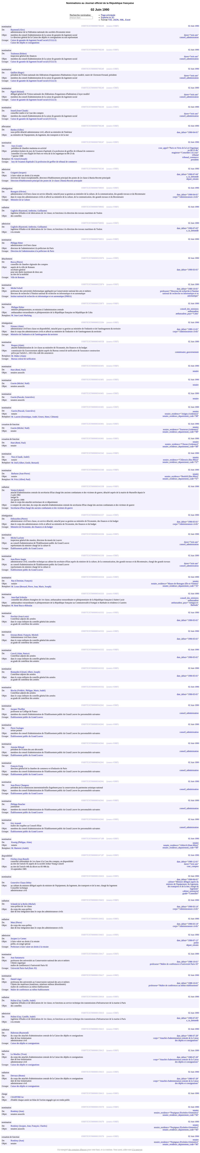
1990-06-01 (193, 879)
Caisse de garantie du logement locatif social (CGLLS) (33, 40)
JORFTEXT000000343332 (92, 612)
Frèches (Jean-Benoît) (21, 859)
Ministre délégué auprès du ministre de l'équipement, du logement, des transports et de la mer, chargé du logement (182, 885)
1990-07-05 (193, 1018)
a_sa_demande (192, 177)
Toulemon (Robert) (20, 53)
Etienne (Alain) (18, 326)
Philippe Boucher (19, 804)
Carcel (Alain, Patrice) (21, 653)
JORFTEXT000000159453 (92, 876)
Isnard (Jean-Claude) (20, 111)
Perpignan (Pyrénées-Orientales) (184, 1113)
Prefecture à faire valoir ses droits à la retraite (30, 947)
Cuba (195, 313)
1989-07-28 (193, 1036)
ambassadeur (193, 311)
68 (197, 847)
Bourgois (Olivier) (19, 191)
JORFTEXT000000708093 (92, 188)
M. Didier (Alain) (19, 356)
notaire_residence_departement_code (178, 416)
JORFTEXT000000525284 (92, 322)
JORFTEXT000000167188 (92, 838)
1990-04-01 (193, 132)
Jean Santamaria (19, 958)
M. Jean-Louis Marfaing (22, 315)
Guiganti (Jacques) (20, 173)
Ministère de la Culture (20, 200)
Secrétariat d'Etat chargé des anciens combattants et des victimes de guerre (42, 508)
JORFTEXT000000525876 (92, 258)
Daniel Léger (17, 979)
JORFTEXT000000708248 (92, 126)
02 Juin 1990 (193, 26)
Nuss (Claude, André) (21, 457)
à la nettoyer (137, 1150)
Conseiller (193, 893)
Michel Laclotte (18, 538)
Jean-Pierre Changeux (21, 785)
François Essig (18, 766)
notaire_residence (172, 414)
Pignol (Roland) (18, 92)
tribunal (195, 155)
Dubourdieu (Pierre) (20, 519)
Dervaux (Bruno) (19, 1076)
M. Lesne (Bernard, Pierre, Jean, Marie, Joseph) (32, 586)
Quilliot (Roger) (19, 72)
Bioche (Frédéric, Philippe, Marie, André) (29, 690)
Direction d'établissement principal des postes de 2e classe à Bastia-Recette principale (46, 181)
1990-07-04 (193, 174)
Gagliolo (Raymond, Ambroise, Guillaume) (30, 211)
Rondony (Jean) (18, 1111)
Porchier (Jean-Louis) (21, 616)
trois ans (194, 35)
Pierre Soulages (18, 728)
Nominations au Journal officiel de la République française (100, 3)
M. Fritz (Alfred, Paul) (21, 479)
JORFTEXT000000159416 (92, 997)
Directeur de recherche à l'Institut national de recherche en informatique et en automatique (181, 293)
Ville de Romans (18, 277)
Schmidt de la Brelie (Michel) (24, 904)
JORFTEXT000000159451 (92, 935)
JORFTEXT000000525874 (92, 284)
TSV (110, 20)
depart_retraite (192, 179)
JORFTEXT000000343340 (92, 470)
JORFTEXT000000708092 (92, 207)
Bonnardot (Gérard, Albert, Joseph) (26, 672)
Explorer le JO (107, 17)
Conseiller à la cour (190, 152)
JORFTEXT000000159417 (92, 954)
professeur (164, 291)
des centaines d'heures (77, 1150)
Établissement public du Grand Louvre (27, 548)
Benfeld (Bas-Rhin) (189, 476)
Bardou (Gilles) (18, 130)
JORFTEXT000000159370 (92, 1107)
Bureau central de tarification (23, 359)
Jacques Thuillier (19, 709)
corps (175, 197)
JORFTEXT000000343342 (92, 453)
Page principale (108, 15)
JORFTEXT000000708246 (92, 169)
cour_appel (163, 148)
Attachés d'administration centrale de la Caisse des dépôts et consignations (179, 1039)
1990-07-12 (193, 940)
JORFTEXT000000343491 (92, 366)
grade (185, 893)
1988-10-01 (193, 962)
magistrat (176, 152)
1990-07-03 (193, 228)
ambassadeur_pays (183, 313)
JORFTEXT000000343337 (92, 515)
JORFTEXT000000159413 (92, 1093)
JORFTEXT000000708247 (92, 142)
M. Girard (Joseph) (20, 159)
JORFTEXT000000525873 (92, 303)
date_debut (181, 132)
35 (197, 586)
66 (197, 1115)
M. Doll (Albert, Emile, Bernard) (26, 463)
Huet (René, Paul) (19, 370)
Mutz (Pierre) (17, 922)
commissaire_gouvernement (187, 352)
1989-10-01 (193, 289)
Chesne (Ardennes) (190, 444)
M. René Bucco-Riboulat (22, 605)
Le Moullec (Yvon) (20, 1054)
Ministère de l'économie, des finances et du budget (32, 527)
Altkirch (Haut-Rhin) (189, 845)
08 (197, 416)
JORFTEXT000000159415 (92, 1029)
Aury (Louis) (17, 146)
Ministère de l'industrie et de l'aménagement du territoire (34, 334)
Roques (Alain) (18, 345)
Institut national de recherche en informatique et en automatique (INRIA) (41, 296)
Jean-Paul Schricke (20, 597)
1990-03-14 (193, 906)
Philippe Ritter (18, 243)
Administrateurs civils (188, 197)
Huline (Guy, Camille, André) (24, 1000)
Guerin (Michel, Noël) (21, 383)
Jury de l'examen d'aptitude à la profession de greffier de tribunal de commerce (44, 162)
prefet (196, 943)
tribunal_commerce (190, 157)
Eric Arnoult (17, 823)
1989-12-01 (193, 329)
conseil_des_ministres (189, 309)
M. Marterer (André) (21, 848)
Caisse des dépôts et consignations (25, 43)
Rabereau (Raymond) (21, 1033)
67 (197, 462)
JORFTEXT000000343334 (92, 577)
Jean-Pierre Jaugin (19, 559)
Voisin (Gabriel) (18, 490)
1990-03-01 (193, 270)
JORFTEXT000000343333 (92, 593)
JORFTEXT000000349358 (92, 341)
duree (186, 35)
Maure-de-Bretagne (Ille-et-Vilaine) (183, 583)
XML (122, 20)
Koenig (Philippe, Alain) (22, 842)
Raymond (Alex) (19, 30)
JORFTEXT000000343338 (92, 486)
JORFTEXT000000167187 (92, 855)
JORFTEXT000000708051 (92, 239)
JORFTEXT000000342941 (92, 705)
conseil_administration (189, 37)
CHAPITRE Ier (18, 1097)
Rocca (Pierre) (18, 262)
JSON (116, 20)
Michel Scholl (18, 288)
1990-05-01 (193, 522)
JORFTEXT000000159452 (92, 900)
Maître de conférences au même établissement (30, 990)
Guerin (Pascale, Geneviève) (24, 397)
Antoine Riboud (18, 747)
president (195, 160)
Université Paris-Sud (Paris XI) (24, 968)
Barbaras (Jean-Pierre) (21, 473)
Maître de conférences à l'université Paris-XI (179, 964)
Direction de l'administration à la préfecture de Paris (32, 251)
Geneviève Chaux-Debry (22, 883)
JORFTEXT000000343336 (92, 534)
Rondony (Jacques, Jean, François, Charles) (30, 1126)
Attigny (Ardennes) (190, 414)
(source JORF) (113, 26)
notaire (196, 371)
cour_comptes (193, 866)
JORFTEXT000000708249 (92, 26)
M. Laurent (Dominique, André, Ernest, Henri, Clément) (35, 417)
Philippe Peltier (18, 307)
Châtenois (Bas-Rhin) (189, 460)
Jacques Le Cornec (20, 938)
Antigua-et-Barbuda (194, 604)
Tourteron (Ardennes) (189, 429)
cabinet (171, 882)
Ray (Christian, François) (23, 581)
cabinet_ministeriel (191, 891)
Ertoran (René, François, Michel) (26, 635)
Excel (127, 20)
